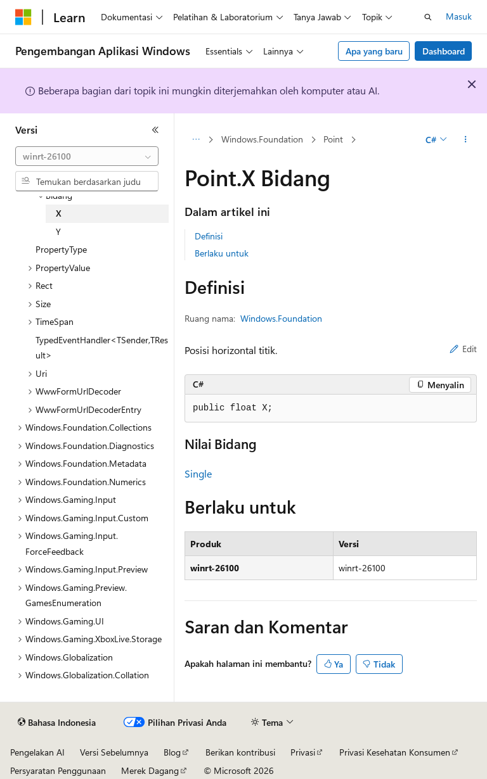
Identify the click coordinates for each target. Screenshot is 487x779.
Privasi (302, 752)
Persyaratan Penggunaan (58, 770)
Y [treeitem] (58, 231)
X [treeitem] (59, 213)
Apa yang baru (374, 51)
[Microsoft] (23, 17)
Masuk (459, 16)
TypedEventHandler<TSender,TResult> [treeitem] (102, 348)
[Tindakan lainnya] (466, 140)
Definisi (209, 236)
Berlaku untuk (222, 253)
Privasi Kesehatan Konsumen (394, 752)
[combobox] (87, 156)
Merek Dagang (150, 770)
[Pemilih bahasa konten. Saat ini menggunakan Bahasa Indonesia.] (56, 722)
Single (198, 473)
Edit (463, 349)
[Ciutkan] (155, 129)
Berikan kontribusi (240, 752)
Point (333, 139)
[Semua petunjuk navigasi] (196, 140)
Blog (172, 752)
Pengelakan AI (37, 752)
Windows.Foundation (262, 139)
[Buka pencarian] (428, 17)
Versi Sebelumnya (114, 752)
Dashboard (443, 51)
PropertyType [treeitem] (61, 249)
